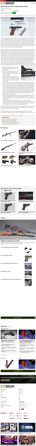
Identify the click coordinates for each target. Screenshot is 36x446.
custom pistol (10, 115)
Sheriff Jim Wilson (4, 328)
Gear (19, 399)
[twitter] (16, 10)
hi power (6, 115)
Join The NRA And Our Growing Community (25, 439)
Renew (9, 0)
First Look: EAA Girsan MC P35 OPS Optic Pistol (11, 122)
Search (2, 401)
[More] (7, 218)
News (1, 10)
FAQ (1, 398)
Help (1, 399)
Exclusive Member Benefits (23, 409)
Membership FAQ (21, 411)
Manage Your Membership (22, 412)
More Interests (9, 326)
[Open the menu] (34, 3)
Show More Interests (23, 371)
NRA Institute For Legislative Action (6, 411)
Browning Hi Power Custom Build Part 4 (9, 121)
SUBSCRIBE (5, 380)
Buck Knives (29, 343)
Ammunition (20, 398)
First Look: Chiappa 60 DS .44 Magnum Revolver (9, 263)
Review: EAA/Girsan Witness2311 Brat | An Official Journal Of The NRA (8, 201)
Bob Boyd (21, 115)
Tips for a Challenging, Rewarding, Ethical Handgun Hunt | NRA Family (7, 345)
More (6, 218)
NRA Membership (21, 408)
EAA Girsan (18, 115)
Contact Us (2, 397)
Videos (20, 358)
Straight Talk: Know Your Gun (6, 271)
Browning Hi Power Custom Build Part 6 (9, 124)
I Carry (20, 328)
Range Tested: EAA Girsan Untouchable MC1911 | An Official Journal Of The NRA (26, 201)
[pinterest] (18, 10)
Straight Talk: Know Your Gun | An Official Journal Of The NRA (8, 340)
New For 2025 (3, 358)
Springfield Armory (22, 343)
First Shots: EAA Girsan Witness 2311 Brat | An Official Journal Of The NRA (27, 212)
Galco (27, 343)
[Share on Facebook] (14, 10)
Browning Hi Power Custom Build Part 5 (9, 119)
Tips (19, 403)
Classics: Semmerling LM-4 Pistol (6, 255)
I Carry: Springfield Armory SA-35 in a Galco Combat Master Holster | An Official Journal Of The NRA (27, 341)
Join (7, 0)
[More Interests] (12, 326)
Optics (20, 402)
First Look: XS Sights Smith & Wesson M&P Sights (9, 247)
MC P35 (15, 115)
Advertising (2, 395)
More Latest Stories (22, 317)
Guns (3, 10)
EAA (13, 115)
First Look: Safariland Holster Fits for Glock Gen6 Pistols (11, 279)
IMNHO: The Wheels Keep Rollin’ (10, 241)
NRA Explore (2, 412)
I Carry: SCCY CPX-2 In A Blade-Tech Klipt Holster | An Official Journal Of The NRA (26, 352)
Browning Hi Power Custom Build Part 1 (9, 120)
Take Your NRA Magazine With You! (7, 438)
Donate (12, 0)
